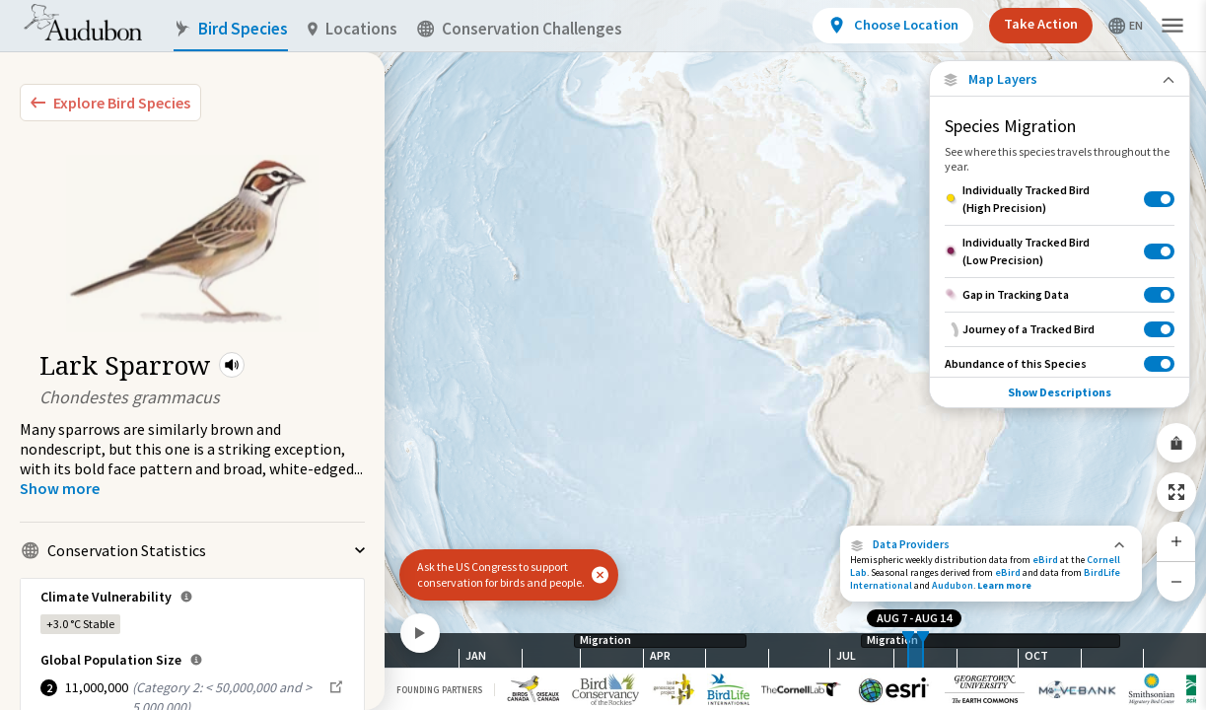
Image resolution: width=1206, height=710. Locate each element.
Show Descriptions (1059, 392)
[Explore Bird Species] (110, 102)
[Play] (420, 633)
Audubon (952, 585)
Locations (352, 29)
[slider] (908, 650)
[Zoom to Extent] (1176, 492)
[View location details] (893, 25)
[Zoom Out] (1176, 581)
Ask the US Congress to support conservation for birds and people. (501, 574)
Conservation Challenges (519, 29)
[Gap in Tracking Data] (1059, 294)
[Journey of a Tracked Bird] (1059, 329)
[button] (232, 365)
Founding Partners (439, 689)
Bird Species (231, 29)
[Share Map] (1176, 442)
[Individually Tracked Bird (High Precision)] (1059, 199)
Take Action (1041, 24)
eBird (1045, 559)
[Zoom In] (1176, 541)
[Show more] (60, 488)
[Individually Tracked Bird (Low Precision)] (1059, 251)
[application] (603, 355)
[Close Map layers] (1059, 79)
